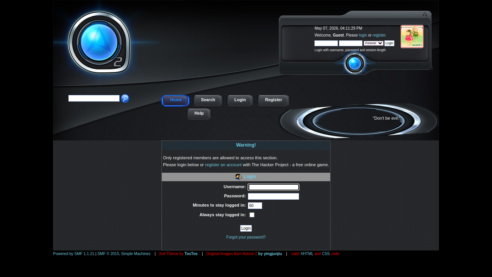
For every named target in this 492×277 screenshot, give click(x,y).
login (363, 35)
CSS (326, 254)
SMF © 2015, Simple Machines (123, 254)
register (379, 35)
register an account (223, 164)
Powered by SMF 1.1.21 (73, 254)
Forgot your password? (246, 237)
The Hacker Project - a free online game (430, 26)
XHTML (307, 254)
